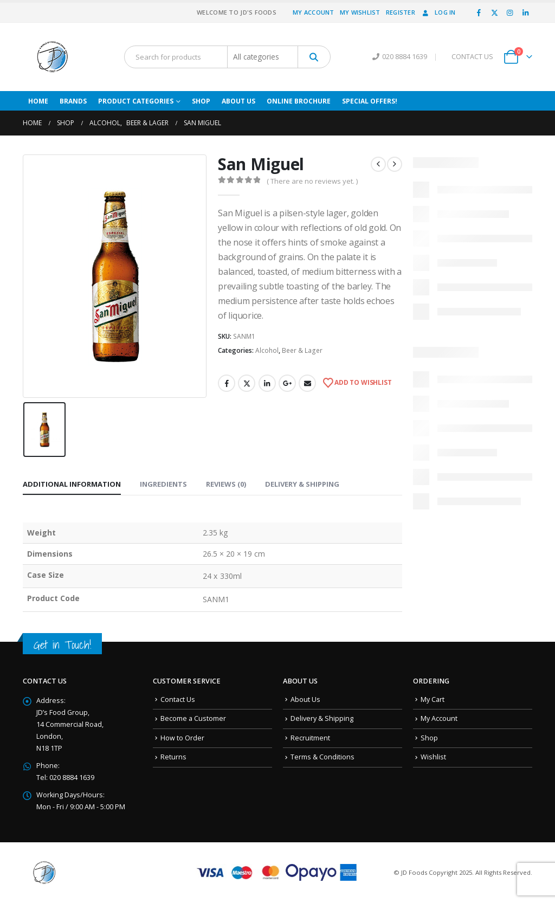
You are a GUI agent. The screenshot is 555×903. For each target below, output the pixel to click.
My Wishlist (360, 12)
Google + (287, 383)
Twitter (246, 383)
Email (307, 383)
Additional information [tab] (72, 484)
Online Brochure (299, 101)
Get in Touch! (62, 645)
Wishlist (433, 757)
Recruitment (310, 738)
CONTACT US (472, 56)
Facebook (226, 383)
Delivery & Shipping (322, 718)
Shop (201, 101)
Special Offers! (369, 101)
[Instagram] (510, 12)
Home (38, 101)
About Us (238, 101)
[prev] (378, 164)
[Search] (314, 57)
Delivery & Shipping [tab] (302, 484)
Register (400, 12)
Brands (73, 101)
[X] (494, 12)
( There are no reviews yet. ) (312, 181)
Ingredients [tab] (163, 484)
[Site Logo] (52, 56)
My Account (313, 12)
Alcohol (267, 350)
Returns (173, 757)
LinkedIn (267, 383)
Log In (438, 12)
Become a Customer (193, 718)
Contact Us (177, 699)
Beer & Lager (302, 350)
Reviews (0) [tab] (226, 484)
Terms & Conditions (322, 757)
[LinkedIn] (525, 12)
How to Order (182, 738)
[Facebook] (479, 12)
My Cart (432, 699)
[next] (394, 164)
